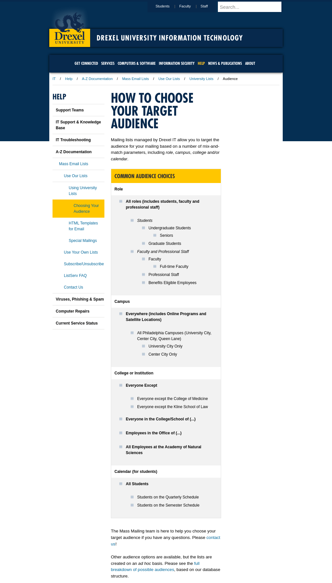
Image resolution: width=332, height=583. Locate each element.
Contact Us (73, 287)
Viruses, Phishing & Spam (80, 299)
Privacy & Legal (164, 560)
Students (169, 6)
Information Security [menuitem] (177, 63)
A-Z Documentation (97, 79)
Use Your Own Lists (81, 252)
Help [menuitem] (201, 63)
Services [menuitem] (107, 63)
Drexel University (69, 26)
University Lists (201, 79)
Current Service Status (77, 323)
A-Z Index (101, 560)
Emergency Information (160, 567)
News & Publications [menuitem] (225, 63)
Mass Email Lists (135, 79)
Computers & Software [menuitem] (137, 63)
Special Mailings (83, 240)
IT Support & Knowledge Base (78, 125)
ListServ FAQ (75, 275)
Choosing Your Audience (86, 208)
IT (54, 79)
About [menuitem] (250, 63)
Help (69, 79)
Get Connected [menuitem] (86, 63)
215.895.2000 (222, 578)
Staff (210, 6)
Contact (187, 560)
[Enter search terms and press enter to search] (253, 7)
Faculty (191, 6)
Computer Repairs (72, 311)
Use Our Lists (169, 79)
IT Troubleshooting (73, 140)
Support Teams (70, 110)
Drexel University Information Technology (170, 37)
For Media (122, 560)
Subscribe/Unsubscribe (84, 264)
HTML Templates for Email (83, 226)
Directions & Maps (212, 560)
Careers (141, 560)
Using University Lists (83, 191)
